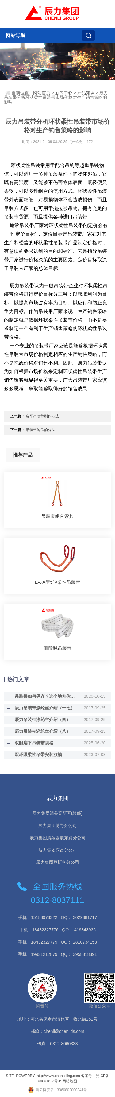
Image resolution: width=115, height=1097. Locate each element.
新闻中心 (63, 92)
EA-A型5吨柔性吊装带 (57, 582)
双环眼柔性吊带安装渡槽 (38, 754)
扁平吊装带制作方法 (42, 416)
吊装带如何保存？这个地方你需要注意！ (46, 696)
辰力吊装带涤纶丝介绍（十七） (45, 707)
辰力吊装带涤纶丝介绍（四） (43, 719)
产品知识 (85, 92)
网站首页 (41, 92)
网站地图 (69, 1081)
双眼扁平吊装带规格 (34, 742)
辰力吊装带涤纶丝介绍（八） (43, 731)
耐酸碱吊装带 (57, 648)
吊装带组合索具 (57, 516)
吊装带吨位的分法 (40, 430)
